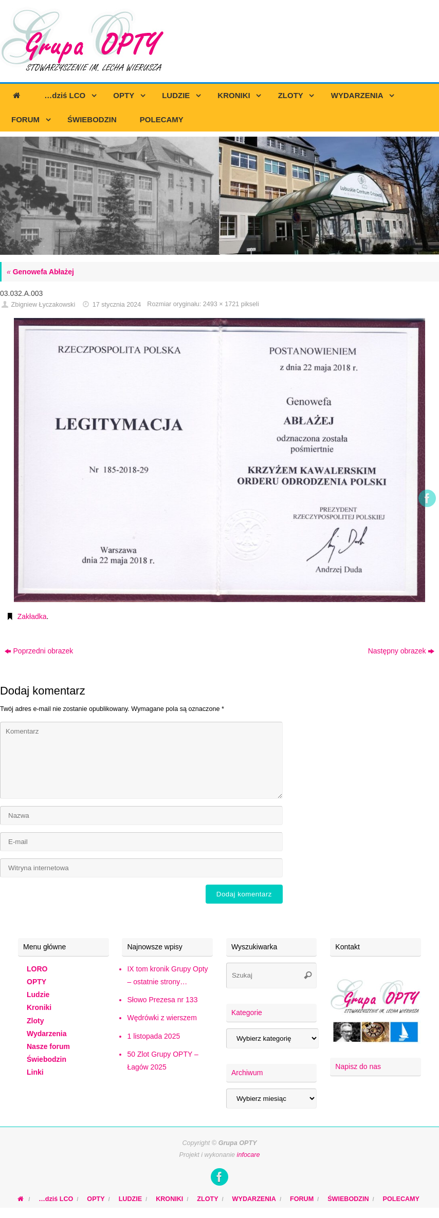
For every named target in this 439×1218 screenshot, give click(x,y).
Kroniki (39, 1007)
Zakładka (32, 616)
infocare (248, 1154)
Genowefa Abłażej (40, 272)
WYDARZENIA (254, 1199)
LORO (37, 969)
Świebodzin (46, 1059)
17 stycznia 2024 (117, 304)
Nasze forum (48, 1046)
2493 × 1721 (221, 304)
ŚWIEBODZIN (348, 1199)
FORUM (302, 1199)
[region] (219, 196)
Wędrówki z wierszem (161, 1018)
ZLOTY (207, 1199)
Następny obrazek (401, 651)
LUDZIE (130, 1199)
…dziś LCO (56, 1199)
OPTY (36, 982)
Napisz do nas (358, 1066)
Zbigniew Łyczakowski (43, 304)
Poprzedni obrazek (39, 651)
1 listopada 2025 (153, 1036)
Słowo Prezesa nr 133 (162, 1000)
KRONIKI (169, 1199)
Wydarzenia (47, 1033)
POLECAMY (401, 1199)
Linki (35, 1072)
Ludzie (38, 994)
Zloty (35, 1021)
